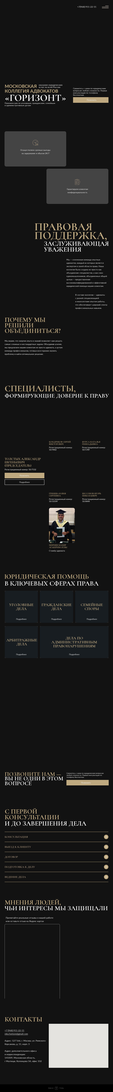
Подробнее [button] (24, 482)
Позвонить (91, 100)
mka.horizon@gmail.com (16, 1033)
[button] (63, 422)
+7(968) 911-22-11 (86, 6)
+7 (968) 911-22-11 (14, 1030)
